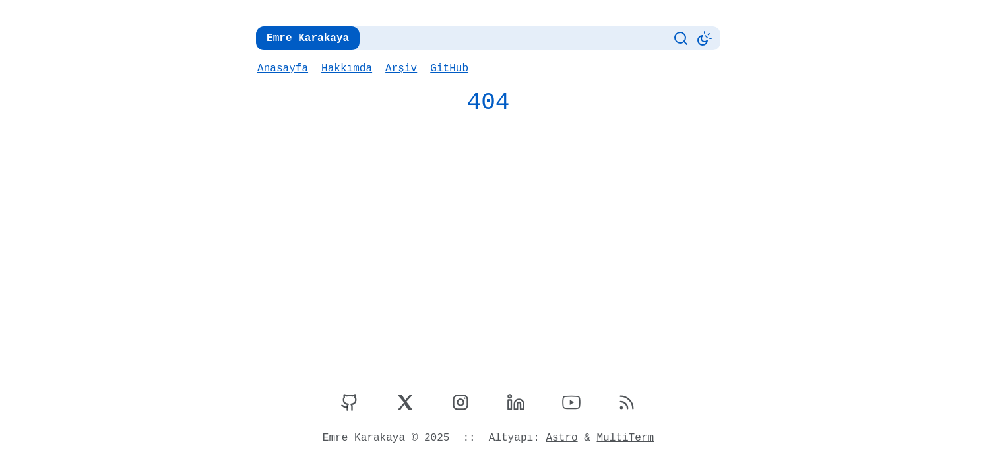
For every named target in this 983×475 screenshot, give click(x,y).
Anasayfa (282, 68)
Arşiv (399, 68)
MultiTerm (623, 438)
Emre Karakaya (306, 38)
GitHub (447, 68)
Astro (560, 438)
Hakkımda (346, 68)
